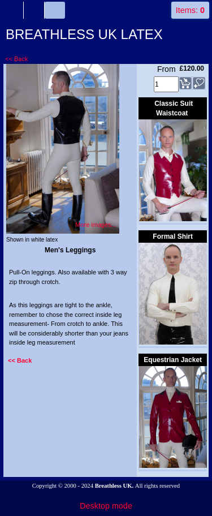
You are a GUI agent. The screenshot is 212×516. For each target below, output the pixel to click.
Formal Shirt (173, 236)
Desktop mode (106, 505)
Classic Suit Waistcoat (173, 108)
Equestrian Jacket (173, 360)
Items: (190, 10)
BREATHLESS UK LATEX (84, 34)
